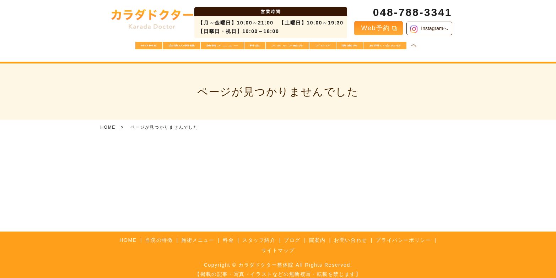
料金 (253, 48)
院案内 (358, 48)
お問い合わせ (396, 48)
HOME (137, 48)
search (427, 48)
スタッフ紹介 (289, 48)
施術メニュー (217, 48)
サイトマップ (278, 245)
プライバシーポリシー (403, 234)
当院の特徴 (173, 48)
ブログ (327, 48)
